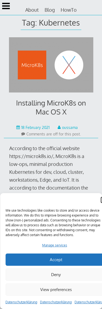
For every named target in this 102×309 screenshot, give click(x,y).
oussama (68, 127)
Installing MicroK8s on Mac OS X (51, 107)
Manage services (54, 245)
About (32, 10)
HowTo (69, 10)
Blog (50, 10)
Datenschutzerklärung (21, 302)
